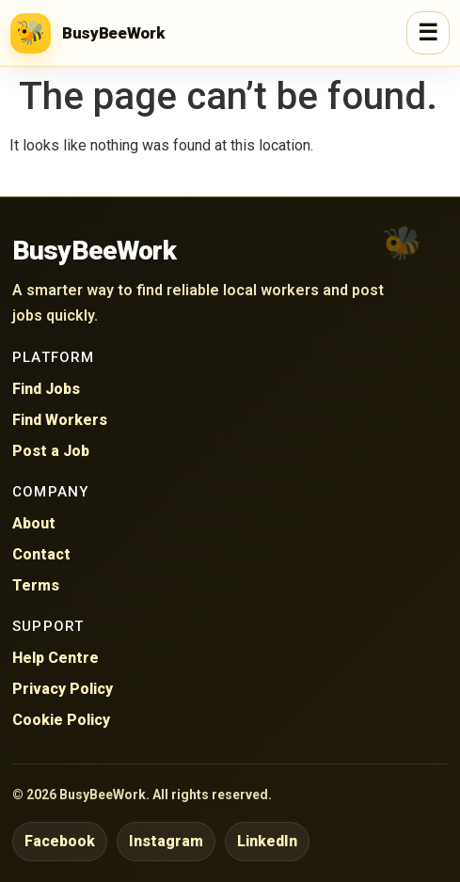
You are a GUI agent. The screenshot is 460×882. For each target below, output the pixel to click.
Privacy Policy (62, 689)
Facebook (59, 841)
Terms (35, 585)
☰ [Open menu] (428, 33)
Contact (41, 554)
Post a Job (50, 451)
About (34, 523)
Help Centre (55, 658)
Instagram (166, 841)
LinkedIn (267, 841)
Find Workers (59, 420)
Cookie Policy (61, 720)
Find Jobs (46, 389)
